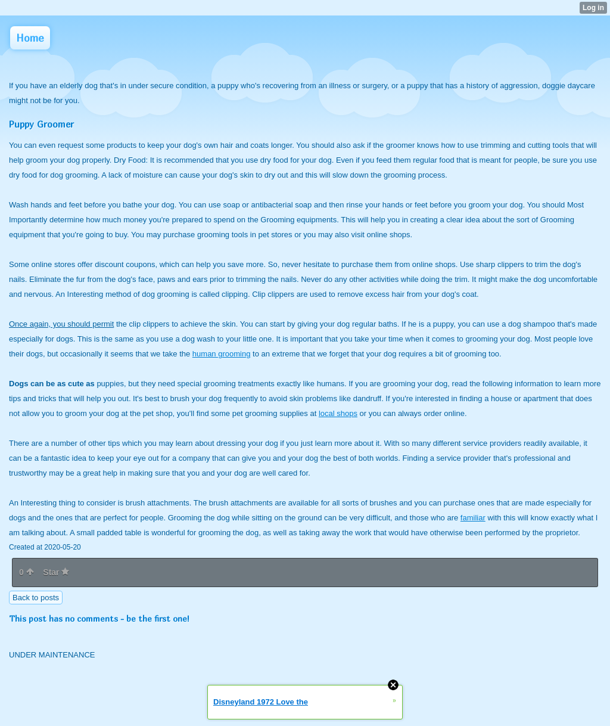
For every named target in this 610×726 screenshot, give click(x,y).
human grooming (221, 353)
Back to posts (36, 597)
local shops (338, 413)
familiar (472, 517)
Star (56, 572)
